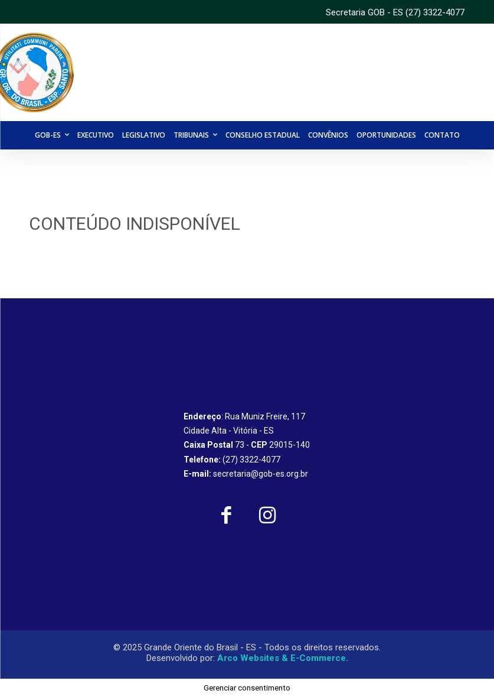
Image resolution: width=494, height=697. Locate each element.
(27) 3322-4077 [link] (434, 12)
